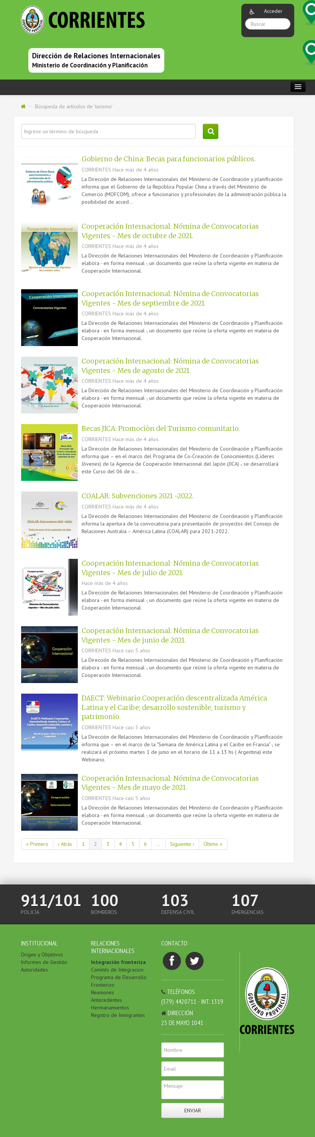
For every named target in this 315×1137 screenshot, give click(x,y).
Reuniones (102, 992)
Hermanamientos (110, 1007)
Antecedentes (106, 1000)
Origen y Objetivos (42, 954)
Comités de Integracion (117, 969)
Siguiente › (182, 844)
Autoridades (34, 969)
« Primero (37, 844)
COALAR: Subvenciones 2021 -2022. (138, 496)
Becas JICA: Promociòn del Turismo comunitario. (161, 428)
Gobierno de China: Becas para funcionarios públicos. (169, 159)
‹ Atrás (65, 844)
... (158, 844)
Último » (213, 844)
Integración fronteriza (118, 962)
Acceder (273, 11)
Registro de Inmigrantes (118, 1015)
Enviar (192, 1110)
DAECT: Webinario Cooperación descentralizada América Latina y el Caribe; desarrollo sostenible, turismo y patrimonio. (174, 707)
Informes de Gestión (44, 962)
